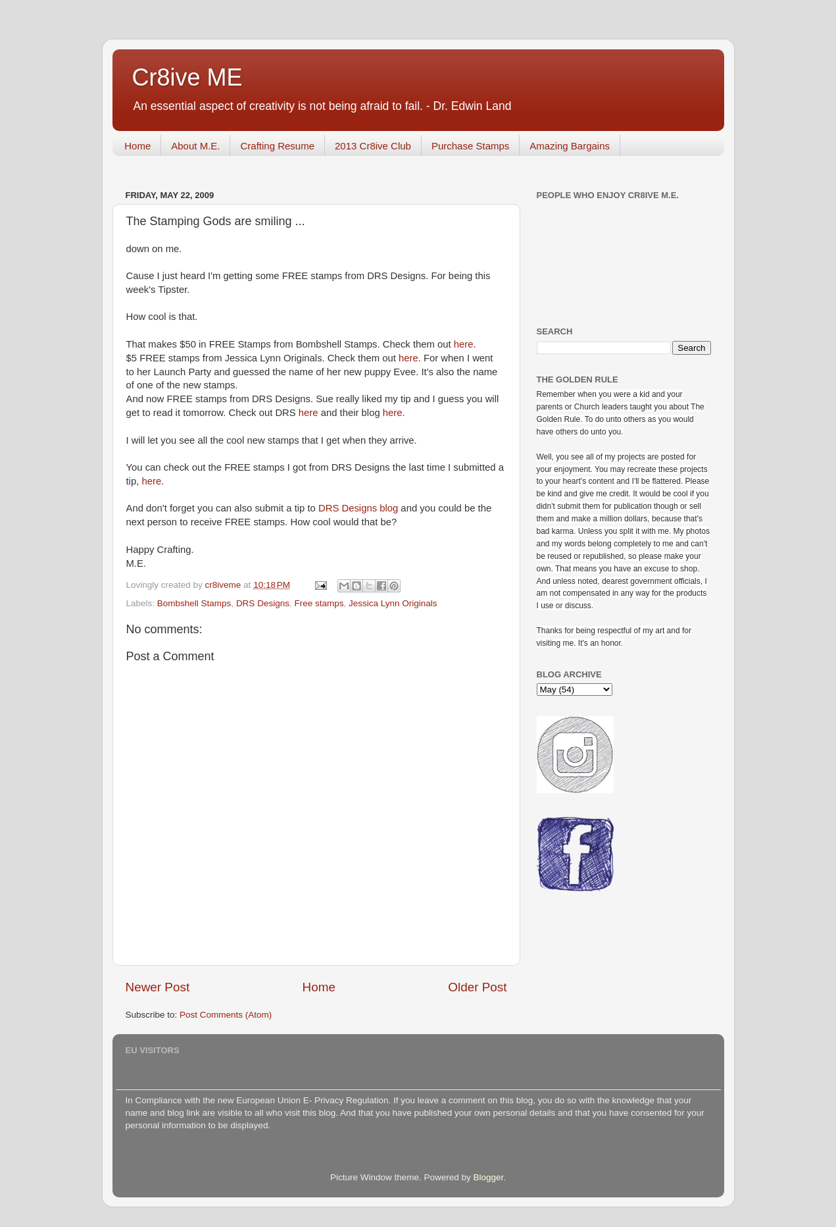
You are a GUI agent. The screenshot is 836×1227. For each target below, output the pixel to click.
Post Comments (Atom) (226, 1015)
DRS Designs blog (358, 508)
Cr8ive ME (187, 77)
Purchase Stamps (470, 145)
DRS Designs (262, 603)
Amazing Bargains (569, 145)
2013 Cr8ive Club (373, 145)
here (464, 344)
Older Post (477, 987)
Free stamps (318, 603)
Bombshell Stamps (194, 603)
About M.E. (195, 145)
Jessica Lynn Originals (393, 603)
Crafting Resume (277, 145)
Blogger (489, 1177)
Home (137, 145)
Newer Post (158, 987)
